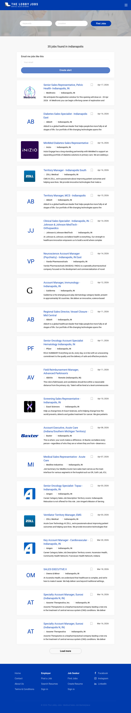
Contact (18, 678)
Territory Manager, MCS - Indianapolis (65, 195)
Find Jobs (101, 23)
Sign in (44, 689)
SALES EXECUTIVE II (55, 569)
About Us (19, 683)
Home (18, 673)
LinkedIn (102, 683)
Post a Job (46, 678)
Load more (65, 651)
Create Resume (75, 683)
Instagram (103, 678)
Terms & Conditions (24, 689)
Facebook (103, 673)
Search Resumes (49, 683)
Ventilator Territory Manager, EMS (62, 514)
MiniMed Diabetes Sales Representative (66, 142)
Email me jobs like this (32, 56)
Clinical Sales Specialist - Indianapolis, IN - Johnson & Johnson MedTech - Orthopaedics (67, 224)
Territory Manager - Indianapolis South (65, 170)
